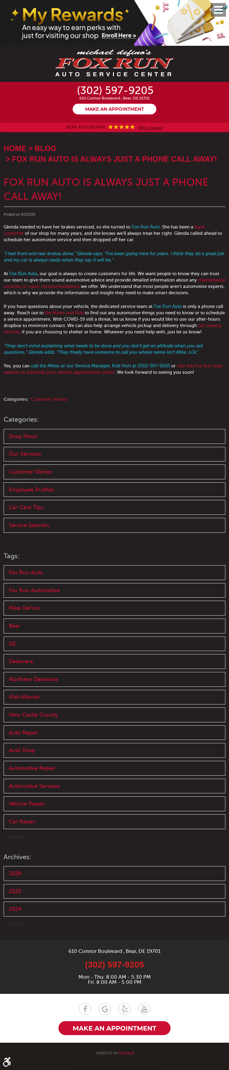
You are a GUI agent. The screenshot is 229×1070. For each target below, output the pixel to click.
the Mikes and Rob (64, 313)
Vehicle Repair (27, 807)
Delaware (21, 663)
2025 (15, 895)
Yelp (124, 1009)
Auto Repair (23, 735)
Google (105, 1009)
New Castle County (33, 717)
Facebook (85, 1009)
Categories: (22, 420)
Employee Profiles (31, 490)
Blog (45, 148)
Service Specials (29, 526)
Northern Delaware (33, 681)
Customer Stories (49, 399)
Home (15, 148)
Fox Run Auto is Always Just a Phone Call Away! (114, 159)
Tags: (12, 557)
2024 (15, 913)
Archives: (18, 860)
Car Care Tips (26, 508)
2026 (15, 877)
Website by (114, 1053)
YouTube (144, 1009)
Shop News (23, 436)
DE (12, 646)
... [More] (13, 840)
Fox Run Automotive (34, 592)
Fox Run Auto (26, 574)
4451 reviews (150, 128)
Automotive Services (34, 789)
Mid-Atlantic (24, 699)
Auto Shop (22, 753)
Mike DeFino (24, 609)
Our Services (25, 454)
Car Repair (22, 825)
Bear (14, 627)
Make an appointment (114, 109)
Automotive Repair (32, 771)
